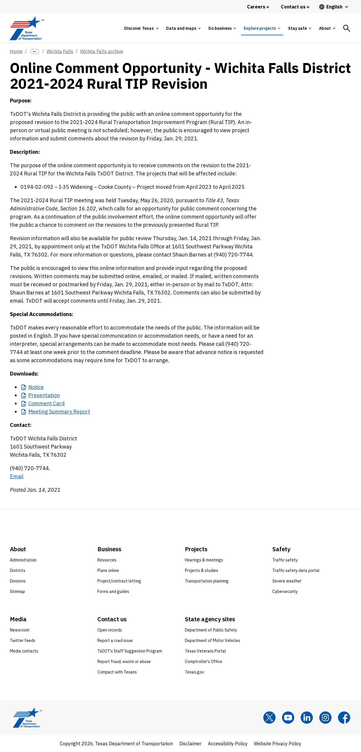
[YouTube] (288, 717)
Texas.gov (194, 672)
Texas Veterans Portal (205, 651)
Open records (109, 630)
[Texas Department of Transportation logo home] (27, 28)
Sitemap (17, 591)
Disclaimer (190, 743)
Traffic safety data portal (296, 570)
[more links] (35, 51)
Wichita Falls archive (101, 51)
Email (16, 476)
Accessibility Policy (228, 743)
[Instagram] (325, 717)
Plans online (108, 570)
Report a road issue (115, 640)
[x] (269, 717)
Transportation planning (207, 581)
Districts (17, 570)
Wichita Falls (60, 51)
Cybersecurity (285, 591)
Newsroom (19, 630)
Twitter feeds (22, 640)
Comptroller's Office (203, 661)
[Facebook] (344, 717)
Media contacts (24, 651)
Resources (106, 560)
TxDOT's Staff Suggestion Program (129, 651)
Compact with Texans (117, 672)
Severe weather (287, 581)
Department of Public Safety (211, 630)
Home (16, 51)
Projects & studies (201, 570)
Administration (23, 560)
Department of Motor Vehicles (212, 640)
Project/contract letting (119, 581)
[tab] (141, 28)
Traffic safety (285, 560)
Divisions (18, 581)
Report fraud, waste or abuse (124, 661)
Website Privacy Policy (277, 743)
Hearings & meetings (204, 560)
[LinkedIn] (307, 717)
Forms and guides (113, 591)
